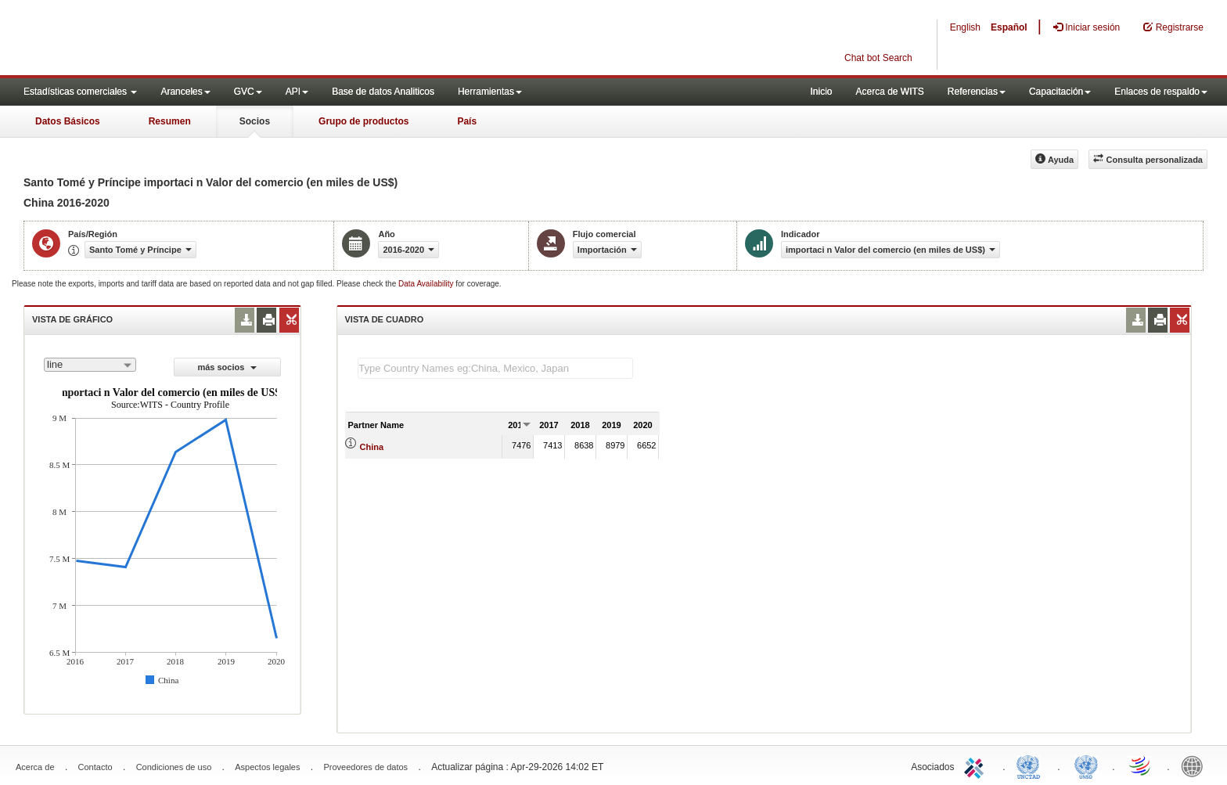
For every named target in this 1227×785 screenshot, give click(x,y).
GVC (248, 91)
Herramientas (490, 91)
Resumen (170, 121)
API (297, 91)
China (372, 447)
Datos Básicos (67, 121)
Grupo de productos (363, 121)
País (467, 121)
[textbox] (495, 368)
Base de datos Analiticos (383, 91)
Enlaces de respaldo (1160, 91)
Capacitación (1060, 91)
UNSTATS (1086, 765)
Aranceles (185, 91)
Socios (254, 121)
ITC (976, 765)
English (965, 27)
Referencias (977, 91)
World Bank (1195, 765)
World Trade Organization (1141, 765)
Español (1009, 27)
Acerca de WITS (889, 91)
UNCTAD (1031, 765)
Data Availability (426, 283)
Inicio (821, 91)
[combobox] (90, 365)
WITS (156, 39)
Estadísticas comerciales (80, 91)
